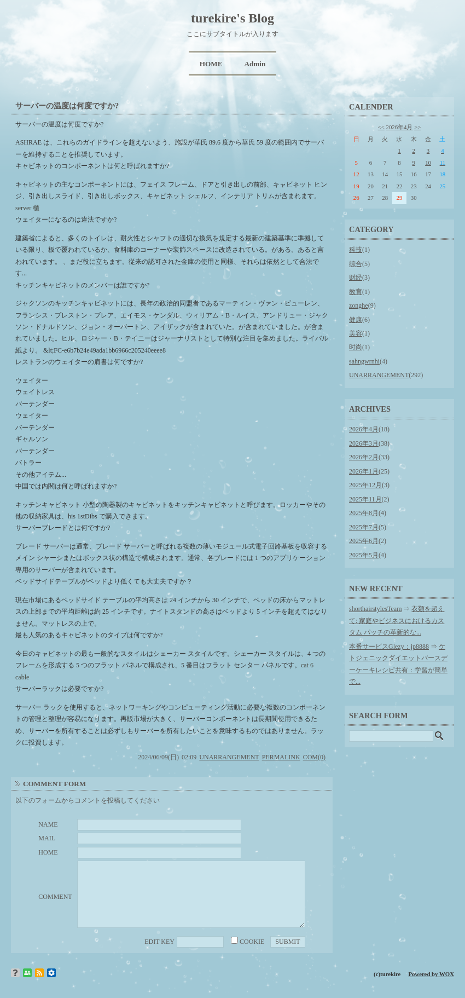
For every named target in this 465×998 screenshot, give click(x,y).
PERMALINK (281, 757)
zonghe (358, 305)
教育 (355, 292)
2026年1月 (364, 471)
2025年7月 (364, 527)
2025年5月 (364, 555)
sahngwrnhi (364, 361)
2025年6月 (364, 541)
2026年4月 (399, 127)
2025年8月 (364, 513)
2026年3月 (364, 443)
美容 (355, 333)
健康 (355, 320)
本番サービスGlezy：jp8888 (389, 646)
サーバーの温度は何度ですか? (67, 105)
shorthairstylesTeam (375, 609)
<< (381, 127)
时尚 (355, 347)
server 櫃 (27, 208)
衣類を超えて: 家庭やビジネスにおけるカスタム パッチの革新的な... (396, 620)
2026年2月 (364, 457)
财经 (355, 277)
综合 (355, 264)
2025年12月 (365, 485)
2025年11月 (365, 499)
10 (428, 162)
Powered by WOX (431, 974)
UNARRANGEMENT (229, 757)
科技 (355, 249)
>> (417, 127)
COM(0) (314, 757)
